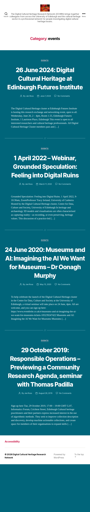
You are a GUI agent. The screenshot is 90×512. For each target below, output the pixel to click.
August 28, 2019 (45, 441)
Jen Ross (29, 108)
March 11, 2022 (45, 205)
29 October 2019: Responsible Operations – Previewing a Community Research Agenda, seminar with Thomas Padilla (45, 405)
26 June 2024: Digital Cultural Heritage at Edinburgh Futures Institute (45, 86)
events (45, 64)
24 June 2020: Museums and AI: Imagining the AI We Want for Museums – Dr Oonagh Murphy (45, 288)
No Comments (64, 108)
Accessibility (13, 489)
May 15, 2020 (46, 314)
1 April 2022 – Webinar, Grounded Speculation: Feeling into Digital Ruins (45, 183)
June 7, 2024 (45, 108)
